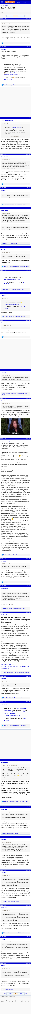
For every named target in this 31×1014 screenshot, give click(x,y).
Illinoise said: (5, 252)
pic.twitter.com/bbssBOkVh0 (12, 715)
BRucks (3, 322)
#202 (27, 46)
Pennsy (3, 939)
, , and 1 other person (14, 697)
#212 (27, 398)
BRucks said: (5, 375)
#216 (27, 612)
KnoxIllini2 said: (5, 325)
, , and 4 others (14, 316)
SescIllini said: (5, 23)
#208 (27, 270)
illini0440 (3, 190)
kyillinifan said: (5, 193)
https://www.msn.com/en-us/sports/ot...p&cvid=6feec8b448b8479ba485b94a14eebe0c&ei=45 (15, 666)
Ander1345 (4, 21)
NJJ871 (3, 249)
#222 (27, 870)
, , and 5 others (13, 289)
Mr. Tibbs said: (5, 591)
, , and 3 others (14, 608)
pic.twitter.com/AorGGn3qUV (12, 279)
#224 (27, 936)
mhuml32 (3, 372)
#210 (27, 320)
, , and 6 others (14, 204)
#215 (27, 585)
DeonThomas (4, 762)
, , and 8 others (11, 554)
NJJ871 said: (5, 563)
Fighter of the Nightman (7, 120)
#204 (27, 154)
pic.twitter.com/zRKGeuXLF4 (12, 74)
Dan (2, 273)
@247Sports (7, 710)
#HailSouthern (16, 73)
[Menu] (2, 2)
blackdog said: (5, 875)
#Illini (23, 712)
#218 (27, 701)
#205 (27, 187)
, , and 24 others (16, 672)
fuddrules (3, 49)
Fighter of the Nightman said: (9, 765)
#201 (27, 18)
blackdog (3, 839)
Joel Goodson (4, 210)
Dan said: (4, 123)
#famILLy (12, 713)
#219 (27, 760)
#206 (27, 207)
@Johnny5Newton (22, 708)
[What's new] (29, 2)
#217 (27, 676)
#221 (27, 837)
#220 (27, 806)
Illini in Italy (4, 809)
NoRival (3, 965)
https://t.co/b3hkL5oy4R (15, 712)
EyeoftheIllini (4, 156)
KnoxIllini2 (3, 295)
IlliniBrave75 (4, 614)
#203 (27, 117)
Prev (9, 16)
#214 (27, 558)
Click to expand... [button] (15, 136)
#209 (27, 293)
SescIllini (3, 678)
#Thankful (8, 73)
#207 (27, 247)
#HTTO (6, 713)
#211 (27, 369)
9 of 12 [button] (15, 16)
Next (21, 16)
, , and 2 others (16, 266)
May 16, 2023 (8, 79)
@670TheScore (17, 127)
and (9, 43)
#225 (27, 963)
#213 (27, 438)
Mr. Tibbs (3, 561)
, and (13, 933)
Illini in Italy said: (6, 842)
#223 (27, 905)
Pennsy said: (5, 968)
